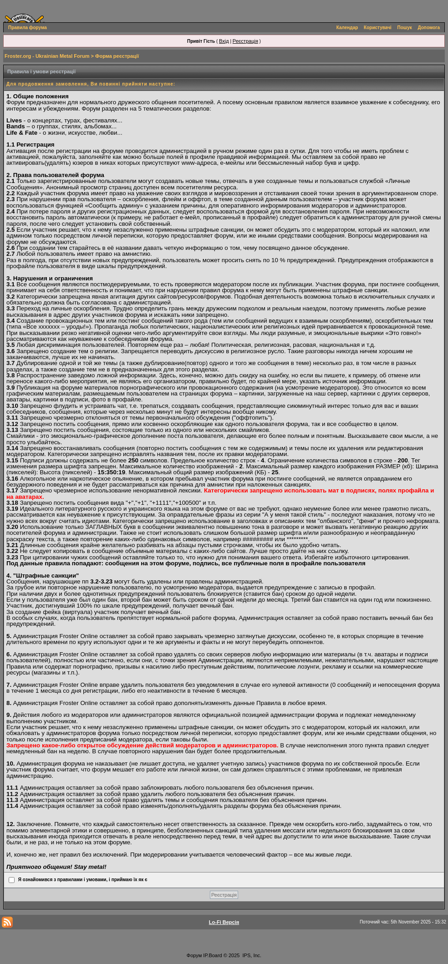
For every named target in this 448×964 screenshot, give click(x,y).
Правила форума (27, 27)
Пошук (404, 27)
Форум (194, 955)
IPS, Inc (251, 955)
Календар (347, 27)
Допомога (429, 27)
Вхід (224, 41)
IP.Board (212, 955)
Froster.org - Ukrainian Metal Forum (47, 56)
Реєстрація (245, 41)
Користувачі (378, 27)
